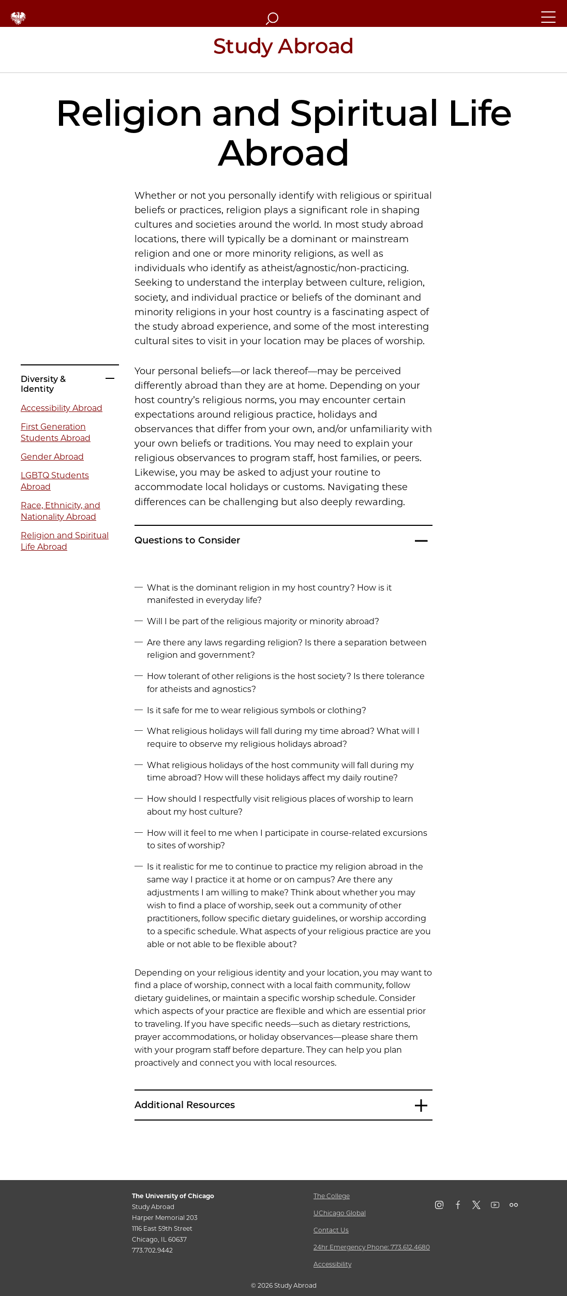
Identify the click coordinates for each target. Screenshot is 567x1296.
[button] (549, 22)
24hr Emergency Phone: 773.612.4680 (372, 1247)
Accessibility (332, 1264)
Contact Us (331, 1230)
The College (332, 1196)
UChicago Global (340, 1213)
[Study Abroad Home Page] (283, 49)
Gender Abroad (52, 457)
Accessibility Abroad (61, 408)
